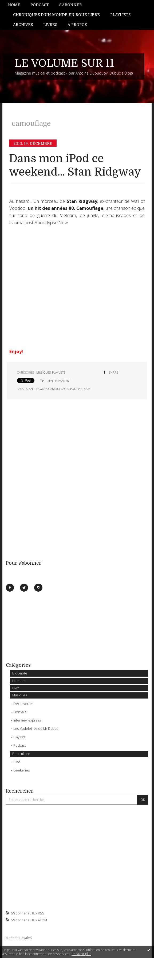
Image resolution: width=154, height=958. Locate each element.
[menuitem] (16, 5)
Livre (16, 688)
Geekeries (21, 770)
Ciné (16, 762)
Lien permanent (55, 381)
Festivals (19, 712)
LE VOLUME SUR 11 (64, 63)
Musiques (19, 695)
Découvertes (23, 703)
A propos (77, 24)
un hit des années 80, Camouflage (65, 208)
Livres (50, 24)
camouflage (58, 389)
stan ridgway (36, 389)
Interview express (27, 720)
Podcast (39, 5)
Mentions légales (18, 938)
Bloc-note (19, 673)
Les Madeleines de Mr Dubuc (35, 728)
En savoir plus (81, 954)
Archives (23, 24)
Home (14, 5)
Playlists (120, 15)
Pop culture (21, 753)
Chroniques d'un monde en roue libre (56, 15)
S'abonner (70, 5)
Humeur (18, 680)
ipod (73, 389)
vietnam (84, 389)
